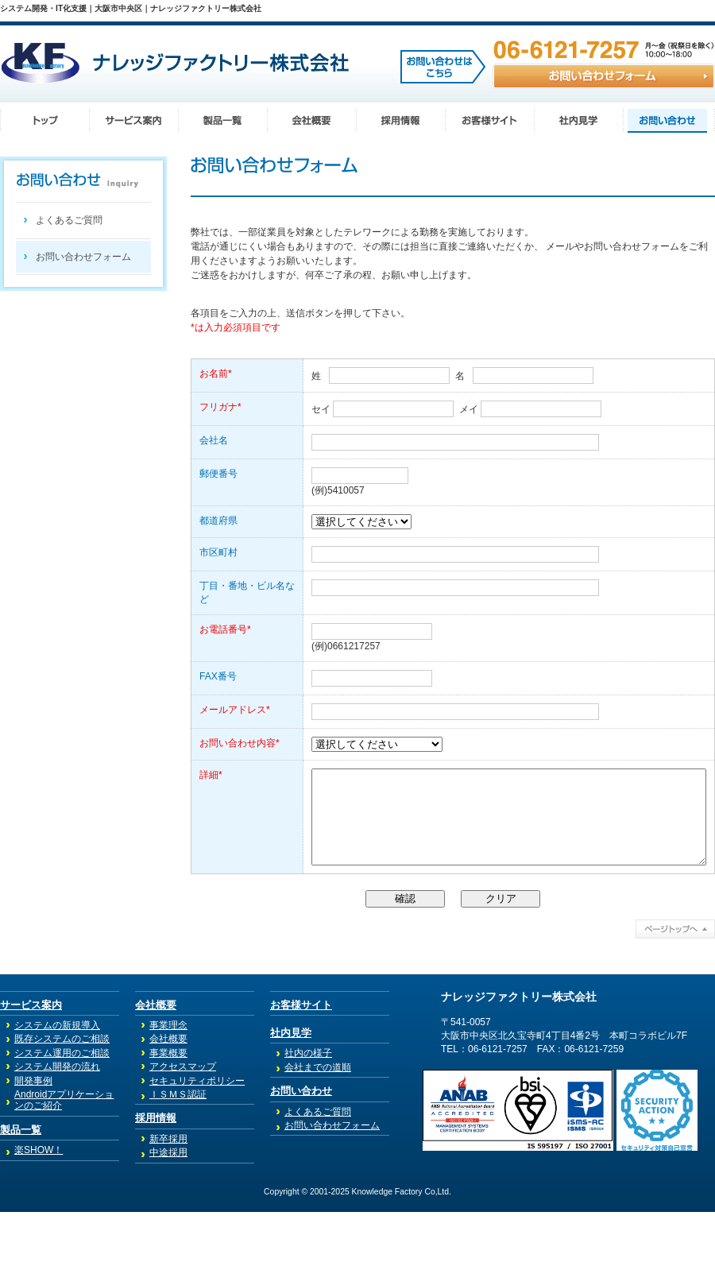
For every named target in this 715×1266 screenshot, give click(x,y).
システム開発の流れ (57, 1120)
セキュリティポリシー (197, 1134)
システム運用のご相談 (62, 1107)
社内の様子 (308, 1107)
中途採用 (168, 1206)
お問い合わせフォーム (83, 256)
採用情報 (155, 1172)
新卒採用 (168, 1192)
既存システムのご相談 (62, 1092)
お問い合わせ (301, 1145)
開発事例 (33, 1134)
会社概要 (155, 1059)
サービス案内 (31, 1059)
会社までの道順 (317, 1121)
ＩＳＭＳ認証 (178, 1148)
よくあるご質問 (69, 220)
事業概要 (168, 1107)
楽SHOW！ (38, 1204)
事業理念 (168, 1079)
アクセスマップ (182, 1120)
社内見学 (290, 1087)
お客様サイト (301, 1059)
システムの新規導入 (57, 1079)
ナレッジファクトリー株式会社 (519, 1051)
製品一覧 (20, 1184)
